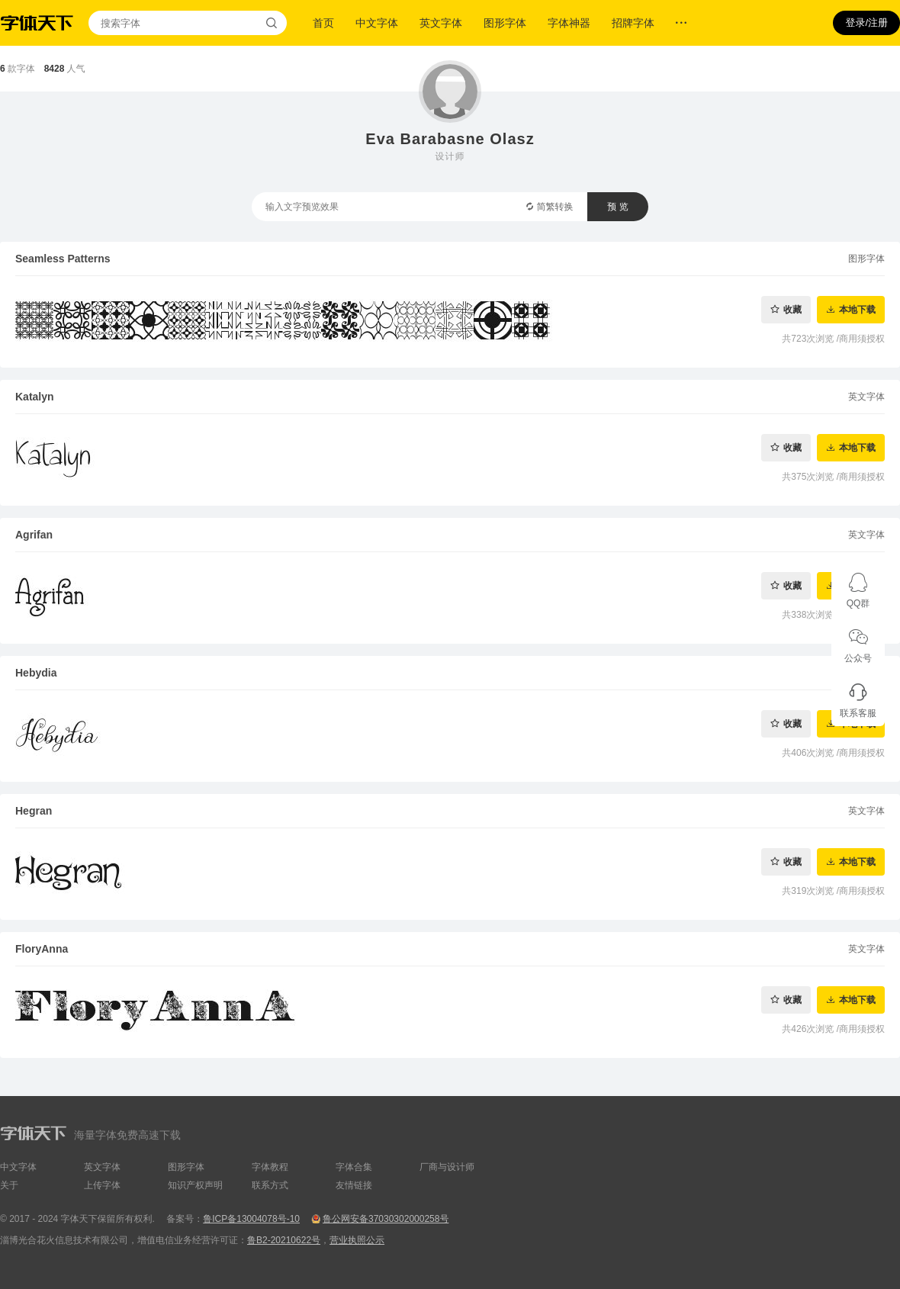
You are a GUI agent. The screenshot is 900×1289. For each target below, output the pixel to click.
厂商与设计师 (446, 1167)
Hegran (33, 811)
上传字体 (102, 1185)
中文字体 (376, 23)
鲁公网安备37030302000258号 (385, 1218)
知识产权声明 (195, 1185)
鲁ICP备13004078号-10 (251, 1218)
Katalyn (34, 397)
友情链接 (354, 1185)
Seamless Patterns (63, 258)
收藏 (792, 309)
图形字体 (505, 23)
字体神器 (569, 23)
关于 (9, 1185)
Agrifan (34, 535)
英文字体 (440, 23)
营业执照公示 (356, 1240)
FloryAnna (41, 949)
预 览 (617, 206)
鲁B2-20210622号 (283, 1240)
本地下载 (857, 309)
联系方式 (270, 1185)
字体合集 (354, 1167)
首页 (323, 23)
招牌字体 (633, 23)
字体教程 (270, 1167)
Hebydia (35, 673)
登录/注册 (866, 22)
